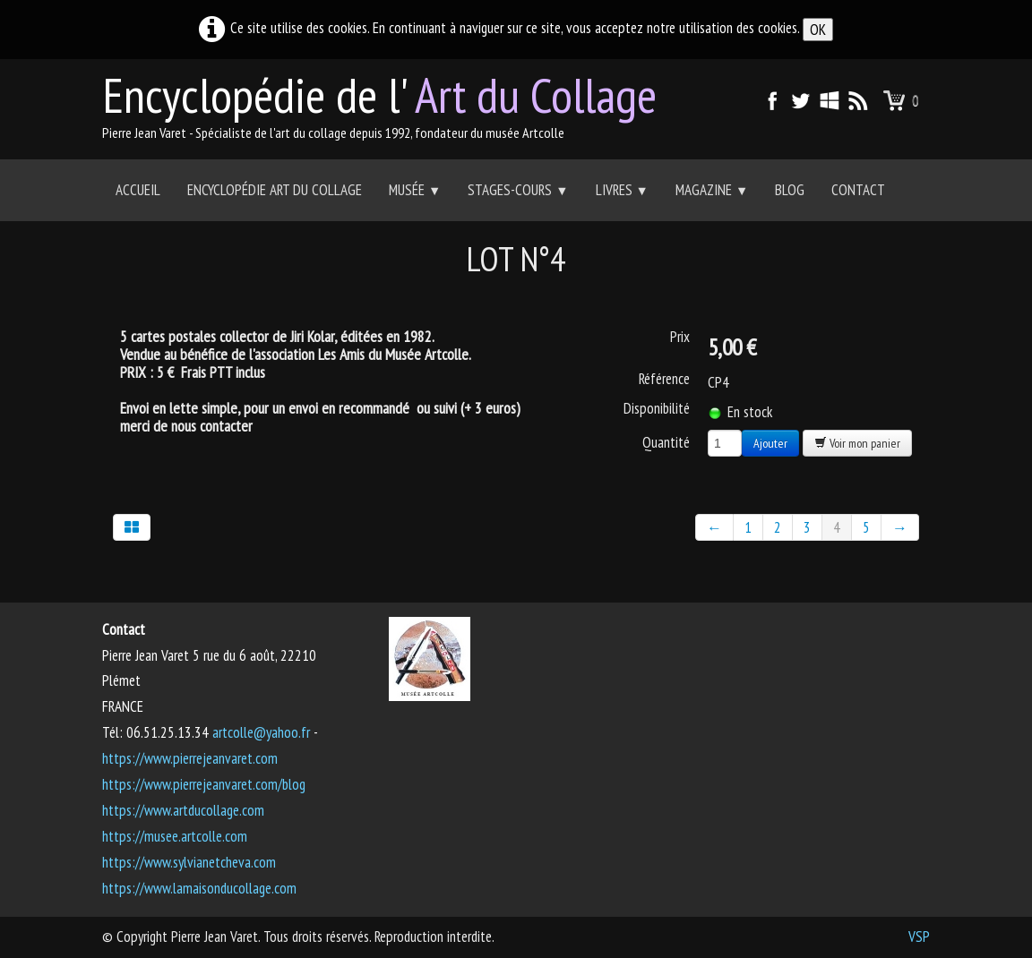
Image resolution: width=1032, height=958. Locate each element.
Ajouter (770, 443)
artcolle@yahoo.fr (261, 732)
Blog (789, 190)
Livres (622, 190)
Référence (664, 379)
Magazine (711, 190)
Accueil (138, 190)
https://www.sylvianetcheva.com (189, 862)
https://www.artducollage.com (183, 810)
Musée (415, 190)
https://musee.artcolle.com (174, 836)
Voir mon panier (857, 443)
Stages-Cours (518, 190)
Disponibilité (657, 408)
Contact (858, 190)
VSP (919, 936)
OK (818, 29)
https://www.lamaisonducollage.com (199, 888)
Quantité (666, 441)
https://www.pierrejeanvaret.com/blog (203, 784)
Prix (680, 337)
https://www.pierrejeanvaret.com (190, 758)
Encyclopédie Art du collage (274, 190)
